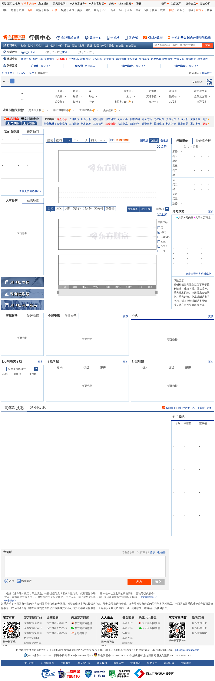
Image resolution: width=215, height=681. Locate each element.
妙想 (111, 3)
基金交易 (127, 628)
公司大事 (123, 119)
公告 (135, 316)
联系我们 (102, 663)
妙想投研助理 (31, 638)
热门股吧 (178, 417)
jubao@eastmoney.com (187, 649)
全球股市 (10, 51)
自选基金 (131, 45)
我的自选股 (11, 131)
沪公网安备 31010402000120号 (113, 655)
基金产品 (127, 638)
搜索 (209, 10)
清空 (158, 582)
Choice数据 (155, 37)
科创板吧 (38, 408)
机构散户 (86, 123)
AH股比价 (61, 58)
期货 (96, 10)
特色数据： (50, 123)
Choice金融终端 (33, 642)
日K (50, 208)
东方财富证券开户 (56, 623)
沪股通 (35, 66)
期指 (38, 10)
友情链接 (186, 663)
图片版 (144, 140)
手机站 (114, 37)
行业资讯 (70, 315)
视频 (162, 10)
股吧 (171, 10)
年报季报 (144, 58)
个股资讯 (54, 315)
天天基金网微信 (149, 628)
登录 (152, 552)
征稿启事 (169, 663)
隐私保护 (152, 663)
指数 (23, 45)
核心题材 (98, 119)
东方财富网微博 (81, 623)
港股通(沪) (127, 66)
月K (67, 208)
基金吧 (181, 10)
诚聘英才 (118, 663)
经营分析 (86, 119)
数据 (63, 10)
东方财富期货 (177, 617)
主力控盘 (74, 123)
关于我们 (29, 663)
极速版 (164, 140)
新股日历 (38, 58)
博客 (190, 10)
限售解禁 (167, 58)
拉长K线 (133, 209)
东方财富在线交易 (56, 628)
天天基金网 (59, 3)
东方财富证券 (77, 3)
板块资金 (85, 58)
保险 (146, 10)
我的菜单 (176, 3)
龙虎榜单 (156, 58)
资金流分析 (203, 140)
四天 (94, 140)
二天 (76, 140)
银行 (121, 10)
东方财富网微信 (81, 628)
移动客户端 (27, 3)
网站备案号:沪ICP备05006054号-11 (74, 655)
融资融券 (203, 58)
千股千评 (132, 58)
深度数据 (110, 123)
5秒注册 (161, 552)
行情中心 (10, 45)
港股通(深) (180, 66)
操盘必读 (62, 119)
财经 (5, 10)
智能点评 (135, 123)
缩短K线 (145, 209)
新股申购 (26, 58)
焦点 (13, 10)
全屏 (164, 146)
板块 (52, 45)
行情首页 (7, 73)
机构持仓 (171, 123)
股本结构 (135, 119)
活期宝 (126, 633)
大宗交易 (179, 58)
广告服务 (65, 663)
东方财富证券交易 (56, 633)
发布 (139, 582)
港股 (88, 10)
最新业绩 (159, 123)
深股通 (79, 66)
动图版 (154, 140)
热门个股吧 (184, 407)
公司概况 (74, 119)
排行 (60, 45)
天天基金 (107, 617)
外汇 (104, 10)
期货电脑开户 (199, 628)
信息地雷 (33, 200)
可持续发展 (47, 663)
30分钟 (98, 208)
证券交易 (191, 3)
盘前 (50, 140)
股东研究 (110, 119)
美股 (79, 10)
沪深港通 (10, 65)
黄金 (113, 10)
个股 (45, 45)
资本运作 (171, 119)
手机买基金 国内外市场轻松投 (191, 37)
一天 (68, 140)
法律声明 (135, 663)
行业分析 (183, 119)
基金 (129, 10)
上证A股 (21, 73)
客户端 (133, 37)
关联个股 (195, 119)
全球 (71, 10)
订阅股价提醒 (119, 140)
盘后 (59, 140)
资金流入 (46, 66)
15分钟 (87, 208)
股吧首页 (169, 407)
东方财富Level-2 (33, 628)
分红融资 (159, 119)
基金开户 (127, 623)
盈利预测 (121, 58)
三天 (85, 140)
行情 (54, 10)
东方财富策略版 (33, 633)
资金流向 (49, 58)
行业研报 (109, 58)
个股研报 (97, 58)
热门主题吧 (198, 407)
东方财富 (9, 617)
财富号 (200, 10)
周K (59, 208)
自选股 (120, 45)
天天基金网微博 (149, 623)
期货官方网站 (199, 633)
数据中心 (96, 37)
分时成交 (178, 211)
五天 (103, 140)
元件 (31, 73)
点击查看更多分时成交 (198, 273)
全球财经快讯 (70, 37)
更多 (205, 119)
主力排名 (74, 58)
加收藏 (16, 3)
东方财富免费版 (33, 623)
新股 (30, 10)
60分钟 (110, 208)
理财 (137, 10)
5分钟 (77, 208)
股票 (21, 10)
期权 (46, 10)
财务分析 (147, 119)
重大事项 (195, 123)
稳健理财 (127, 642)
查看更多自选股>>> (30, 191)
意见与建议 (79, 633)
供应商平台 (83, 663)
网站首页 (6, 3)
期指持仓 (191, 58)
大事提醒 (12, 200)
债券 (154, 10)
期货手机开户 (199, 623)
